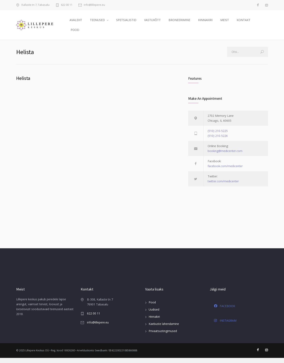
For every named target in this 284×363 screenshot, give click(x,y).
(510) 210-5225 (218, 136)
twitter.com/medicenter (223, 186)
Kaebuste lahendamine (164, 329)
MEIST (224, 22)
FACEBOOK (224, 311)
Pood (152, 308)
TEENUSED (97, 22)
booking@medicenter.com (225, 156)
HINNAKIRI (205, 22)
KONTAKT (243, 22)
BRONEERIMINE (179, 22)
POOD (75, 32)
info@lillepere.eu (94, 5)
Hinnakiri (154, 322)
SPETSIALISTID (126, 22)
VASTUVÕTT (152, 22)
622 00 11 (66, 5)
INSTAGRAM (225, 326)
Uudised (154, 315)
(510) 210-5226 (218, 141)
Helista (23, 83)
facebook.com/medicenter (225, 171)
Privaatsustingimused (163, 336)
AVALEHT (76, 22)
